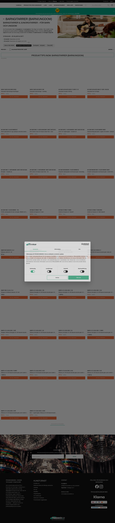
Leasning (36, 487)
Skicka (74, 456)
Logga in (111, 1)
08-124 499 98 (76, 485)
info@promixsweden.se (66, 485)
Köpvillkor (36, 491)
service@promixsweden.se (67, 493)
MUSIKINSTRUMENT (13, 15)
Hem (7, 15)
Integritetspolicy (37, 493)
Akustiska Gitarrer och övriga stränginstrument (28, 15)
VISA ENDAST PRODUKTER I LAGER (18, 49)
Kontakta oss (37, 483)
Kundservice (105, 1)
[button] (4, 49)
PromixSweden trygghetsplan (40, 499)
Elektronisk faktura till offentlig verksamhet (43, 485)
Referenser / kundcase (39, 497)
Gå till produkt (14, 96)
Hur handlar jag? (37, 495)
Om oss (35, 489)
